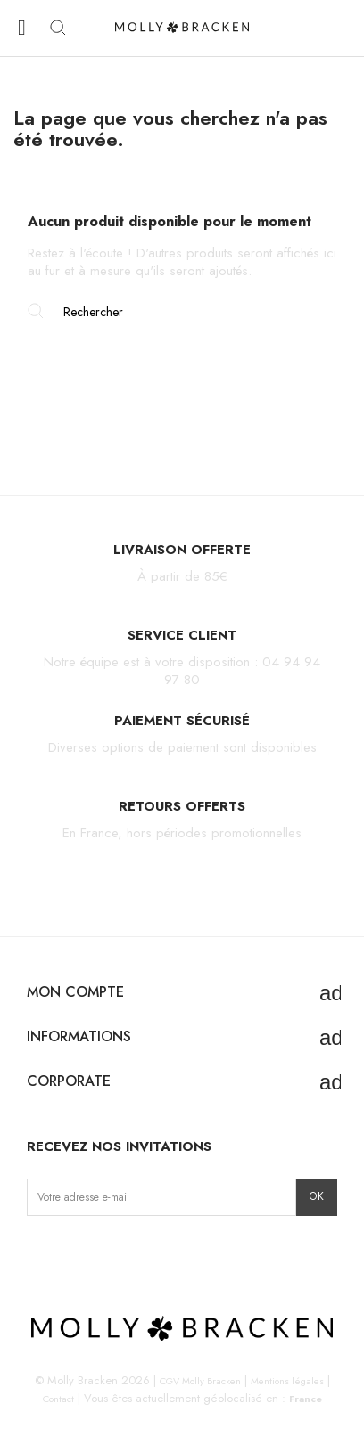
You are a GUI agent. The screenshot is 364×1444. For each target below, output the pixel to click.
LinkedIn (153, 1252)
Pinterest (125, 1252)
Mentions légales (287, 1381)
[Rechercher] (182, 312)
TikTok (96, 1252)
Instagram (41, 1252)
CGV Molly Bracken (200, 1381)
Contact (58, 1398)
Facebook (69, 1252)
